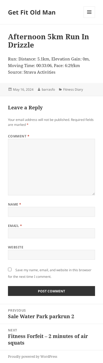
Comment (18, 136)
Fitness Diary (73, 89)
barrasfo (48, 89)
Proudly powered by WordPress (32, 356)
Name (14, 204)
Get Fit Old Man (31, 12)
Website (15, 247)
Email (15, 225)
